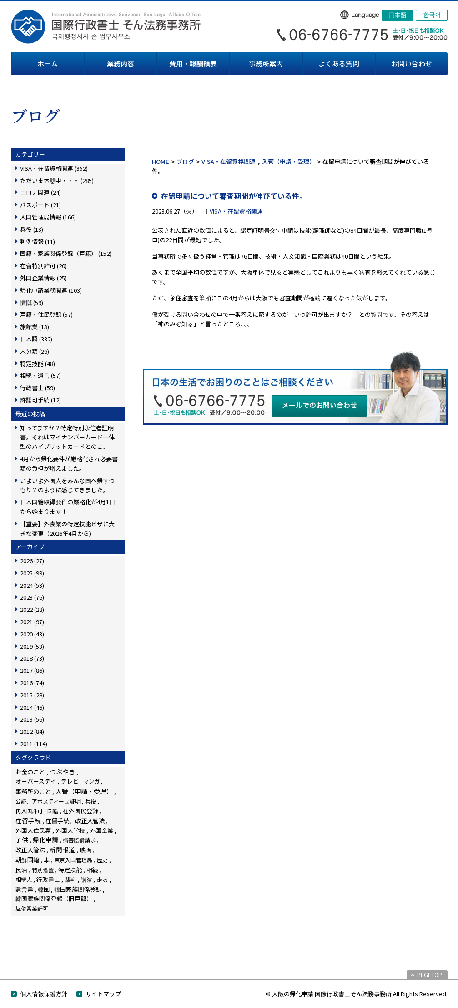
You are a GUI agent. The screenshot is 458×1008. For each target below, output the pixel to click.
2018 (32, 658)
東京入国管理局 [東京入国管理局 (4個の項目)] (73, 860)
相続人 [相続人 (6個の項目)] (23, 880)
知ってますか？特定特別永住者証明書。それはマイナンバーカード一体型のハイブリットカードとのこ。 (67, 437)
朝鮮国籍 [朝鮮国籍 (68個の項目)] (27, 859)
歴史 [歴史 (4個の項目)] (102, 860)
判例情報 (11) (37, 241)
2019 (32, 646)
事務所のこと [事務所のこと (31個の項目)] (33, 791)
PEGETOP (429, 974)
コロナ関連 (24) (40, 192)
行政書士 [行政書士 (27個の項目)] (48, 879)
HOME (160, 161)
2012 (32, 731)
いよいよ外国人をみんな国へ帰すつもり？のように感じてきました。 (67, 485)
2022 (32, 609)
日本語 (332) (36, 339)
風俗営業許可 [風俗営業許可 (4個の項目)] (31, 908)
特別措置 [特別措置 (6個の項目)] (43, 870)
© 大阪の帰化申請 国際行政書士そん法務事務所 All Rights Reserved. (357, 993)
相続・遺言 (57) (40, 375)
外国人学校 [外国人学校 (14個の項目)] (70, 830)
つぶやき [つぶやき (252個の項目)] (62, 771)
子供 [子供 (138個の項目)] (21, 839)
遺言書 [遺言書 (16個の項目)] (24, 889)
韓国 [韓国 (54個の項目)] (44, 889)
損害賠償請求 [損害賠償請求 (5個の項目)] (79, 840)
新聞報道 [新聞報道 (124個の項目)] (62, 849)
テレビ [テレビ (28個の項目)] (70, 781)
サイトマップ (103, 993)
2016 (32, 682)
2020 (32, 634)
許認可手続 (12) (40, 400)
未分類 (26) (34, 351)
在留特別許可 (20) (43, 265)
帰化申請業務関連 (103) (51, 290)
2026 (32, 560)
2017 (32, 670)
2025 (32, 573)
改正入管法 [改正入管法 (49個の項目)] (30, 849)
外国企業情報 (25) (43, 278)
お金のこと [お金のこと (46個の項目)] (30, 772)
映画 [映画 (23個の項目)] (85, 849)
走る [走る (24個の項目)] (102, 879)
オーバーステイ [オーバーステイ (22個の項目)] (35, 781)
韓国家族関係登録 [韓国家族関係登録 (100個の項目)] (77, 889)
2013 (32, 719)
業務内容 (120, 63)
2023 (32, 597)
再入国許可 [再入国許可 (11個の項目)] (29, 811)
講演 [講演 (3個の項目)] (86, 879)
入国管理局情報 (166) (48, 217)
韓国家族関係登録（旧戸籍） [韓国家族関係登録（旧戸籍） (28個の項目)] (53, 898)
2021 (32, 621)
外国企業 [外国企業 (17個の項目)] (101, 830)
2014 (32, 707)
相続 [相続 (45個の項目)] (92, 869)
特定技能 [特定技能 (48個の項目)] (70, 869)
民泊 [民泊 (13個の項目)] (21, 869)
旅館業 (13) (34, 326)
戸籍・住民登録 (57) (46, 314)
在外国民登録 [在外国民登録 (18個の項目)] (80, 810)
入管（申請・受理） (288, 161)
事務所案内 (266, 63)
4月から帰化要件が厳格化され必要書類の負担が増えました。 (69, 463)
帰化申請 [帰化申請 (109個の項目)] (45, 839)
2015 (32, 695)
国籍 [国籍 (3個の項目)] (52, 811)
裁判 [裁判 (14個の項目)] (70, 879)
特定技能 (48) (37, 363)
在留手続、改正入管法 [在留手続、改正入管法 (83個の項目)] (75, 820)
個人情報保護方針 (43, 993)
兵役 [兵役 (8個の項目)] (90, 801)
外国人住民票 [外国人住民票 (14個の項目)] (33, 830)
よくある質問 (338, 63)
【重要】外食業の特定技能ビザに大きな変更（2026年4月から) (67, 528)
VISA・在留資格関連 (228, 161)
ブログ (185, 161)
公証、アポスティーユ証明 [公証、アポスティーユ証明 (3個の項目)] (48, 801)
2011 (33, 743)
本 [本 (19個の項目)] (47, 859)
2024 (32, 585)
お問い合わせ (411, 63)
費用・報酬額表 (193, 63)
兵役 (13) (31, 229)
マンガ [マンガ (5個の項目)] (91, 781)
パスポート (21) (40, 204)
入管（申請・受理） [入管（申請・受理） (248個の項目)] (84, 791)
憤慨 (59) (31, 302)
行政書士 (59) (37, 387)
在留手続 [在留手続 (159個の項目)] (28, 820)
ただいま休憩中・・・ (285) (57, 180)
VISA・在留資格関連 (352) (54, 168)
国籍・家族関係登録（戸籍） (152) (65, 253)
